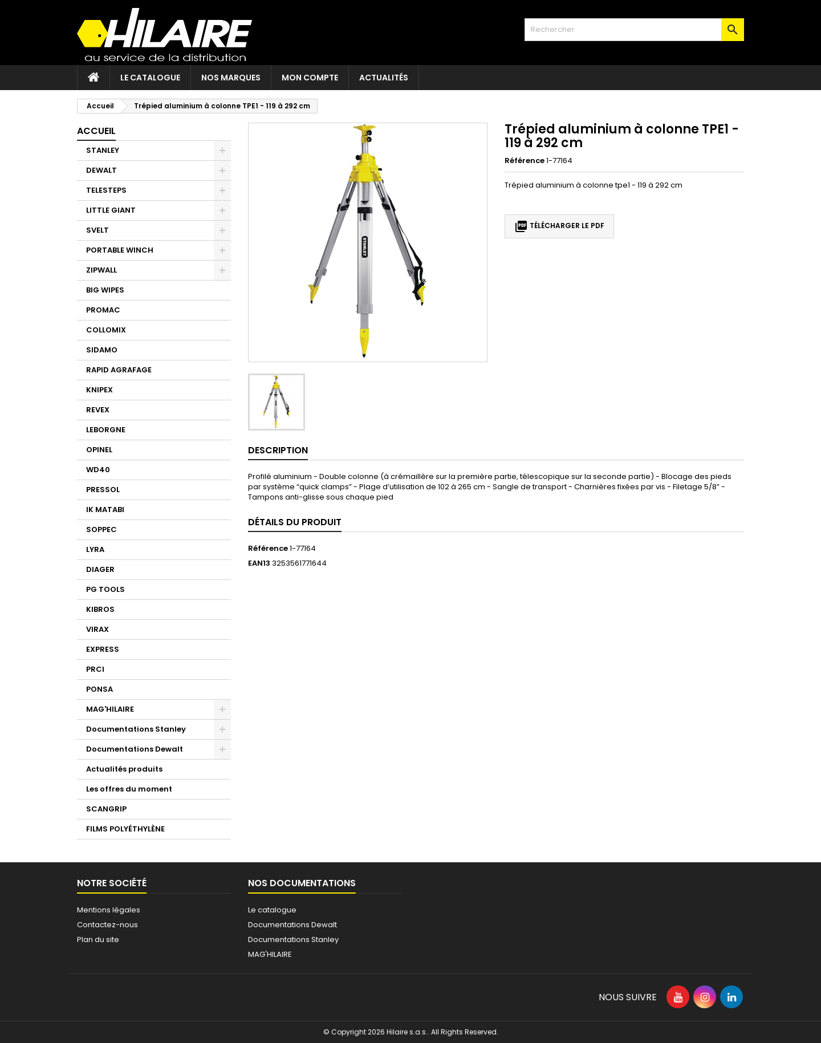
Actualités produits (124, 769)
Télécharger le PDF (559, 226)
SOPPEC (101, 529)
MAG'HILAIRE (110, 709)
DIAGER (100, 569)
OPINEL (99, 449)
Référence (524, 161)
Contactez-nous (107, 924)
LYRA (95, 549)
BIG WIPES (105, 290)
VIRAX (97, 629)
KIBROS (100, 609)
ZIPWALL (101, 270)
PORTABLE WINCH (119, 250)
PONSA (99, 689)
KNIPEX (99, 389)
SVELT (97, 230)
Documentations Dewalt (134, 749)
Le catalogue (150, 77)
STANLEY (102, 150)
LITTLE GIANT (111, 210)
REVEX (97, 409)
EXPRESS (102, 649)
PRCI (95, 669)
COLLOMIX (106, 329)
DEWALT (101, 170)
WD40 (98, 469)
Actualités (383, 77)
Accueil (96, 130)
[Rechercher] (634, 29)
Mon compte (310, 77)
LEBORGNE (105, 429)
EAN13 (259, 563)
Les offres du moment (129, 789)
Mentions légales (108, 909)
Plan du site (98, 939)
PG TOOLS (105, 589)
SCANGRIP (106, 808)
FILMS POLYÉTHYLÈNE (125, 828)
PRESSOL (103, 489)
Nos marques (231, 77)
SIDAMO (101, 349)
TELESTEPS (106, 190)
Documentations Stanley (136, 729)
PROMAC (103, 310)
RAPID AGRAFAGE (119, 369)
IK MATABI (105, 509)
